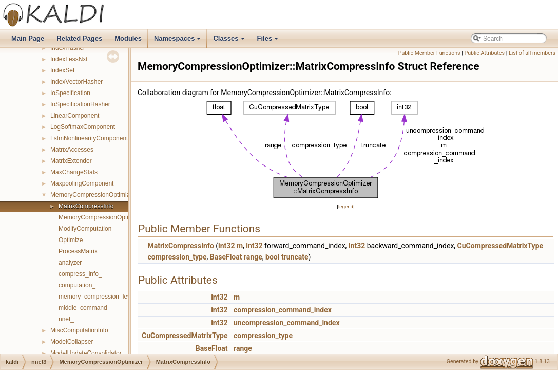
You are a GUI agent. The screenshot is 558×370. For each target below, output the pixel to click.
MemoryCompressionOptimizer (92, 194)
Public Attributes (484, 53)
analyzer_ (72, 262)
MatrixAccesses (71, 149)
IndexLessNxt (69, 59)
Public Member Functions (429, 53)
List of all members (532, 53)
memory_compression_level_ (99, 296)
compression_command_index (283, 310)
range (253, 257)
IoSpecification (70, 93)
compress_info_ (80, 274)
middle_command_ (84, 307)
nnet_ (66, 319)
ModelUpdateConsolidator (86, 353)
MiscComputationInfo (79, 330)
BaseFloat (226, 257)
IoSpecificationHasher (80, 104)
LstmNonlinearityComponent (89, 138)
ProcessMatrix (78, 251)
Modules (128, 38)
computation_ (77, 285)
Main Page (27, 38)
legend (345, 206)
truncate (295, 257)
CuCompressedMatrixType (500, 246)
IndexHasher (67, 47)
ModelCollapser (71, 341)
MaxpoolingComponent (81, 183)
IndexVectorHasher (76, 81)
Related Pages (79, 38)
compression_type (176, 257)
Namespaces (178, 41)
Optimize (71, 240)
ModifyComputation (85, 228)
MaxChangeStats (74, 172)
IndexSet (62, 70)
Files (268, 41)
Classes (229, 41)
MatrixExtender (71, 160)
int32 (226, 246)
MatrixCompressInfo (86, 206)
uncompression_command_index (287, 323)
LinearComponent (74, 115)
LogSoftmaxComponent (82, 127)
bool (272, 257)
